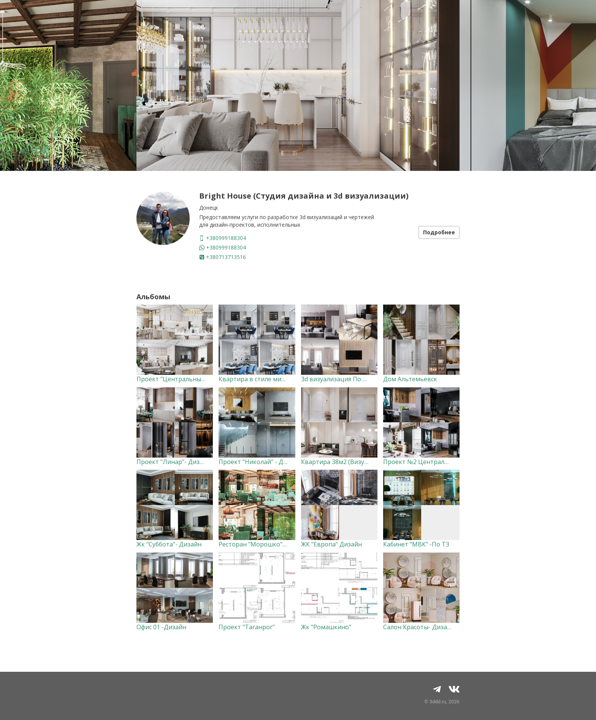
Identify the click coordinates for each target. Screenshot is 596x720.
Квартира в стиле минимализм (265, 379)
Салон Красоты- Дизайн (419, 627)
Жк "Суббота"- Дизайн (168, 544)
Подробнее (439, 232)
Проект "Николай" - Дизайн (260, 462)
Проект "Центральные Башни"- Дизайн (195, 379)
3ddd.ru (438, 701)
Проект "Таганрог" (247, 627)
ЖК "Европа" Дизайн (331, 544)
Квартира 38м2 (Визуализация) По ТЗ (357, 462)
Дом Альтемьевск (410, 379)
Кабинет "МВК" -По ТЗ (416, 544)
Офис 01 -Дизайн (161, 627)
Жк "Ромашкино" (326, 627)
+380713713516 (222, 257)
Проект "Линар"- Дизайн (173, 462)
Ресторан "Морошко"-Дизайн (263, 544)
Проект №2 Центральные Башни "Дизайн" (446, 462)
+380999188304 (222, 238)
